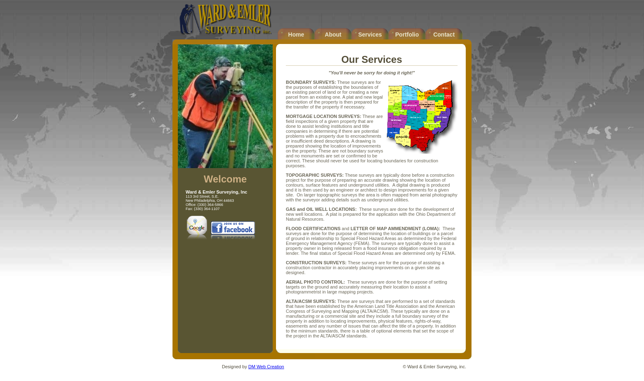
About (333, 34)
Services (370, 34)
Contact (444, 34)
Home (296, 34)
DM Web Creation (266, 366)
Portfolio (407, 34)
